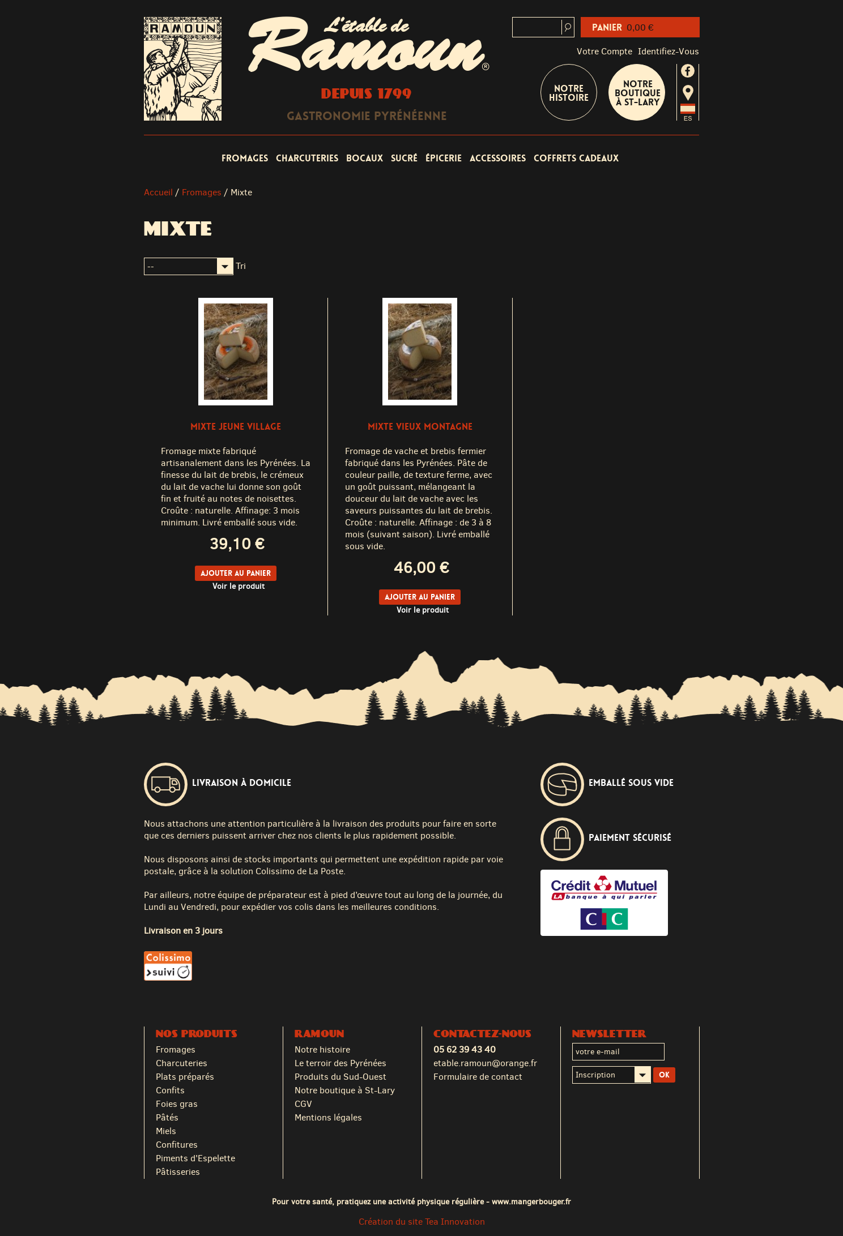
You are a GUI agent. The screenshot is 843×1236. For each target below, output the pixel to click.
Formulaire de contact (477, 1077)
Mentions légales (328, 1117)
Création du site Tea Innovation (422, 1222)
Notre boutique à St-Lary (638, 93)
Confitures (177, 1145)
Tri (241, 266)
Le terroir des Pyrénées (340, 1063)
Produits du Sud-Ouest (340, 1077)
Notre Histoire (569, 93)
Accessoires (498, 158)
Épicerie (443, 158)
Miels (166, 1131)
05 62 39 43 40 (464, 1049)
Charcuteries (307, 158)
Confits (170, 1090)
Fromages (245, 158)
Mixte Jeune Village (235, 427)
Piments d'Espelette (195, 1158)
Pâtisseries (178, 1172)
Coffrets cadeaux (576, 158)
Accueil (158, 192)
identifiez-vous (668, 51)
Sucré (404, 158)
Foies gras (177, 1104)
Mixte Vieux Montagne (420, 427)
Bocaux (364, 158)
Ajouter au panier (236, 573)
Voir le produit (238, 586)
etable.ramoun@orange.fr (485, 1063)
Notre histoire (322, 1049)
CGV (303, 1104)
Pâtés (167, 1117)
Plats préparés (185, 1077)
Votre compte (604, 51)
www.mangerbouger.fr (531, 1201)
